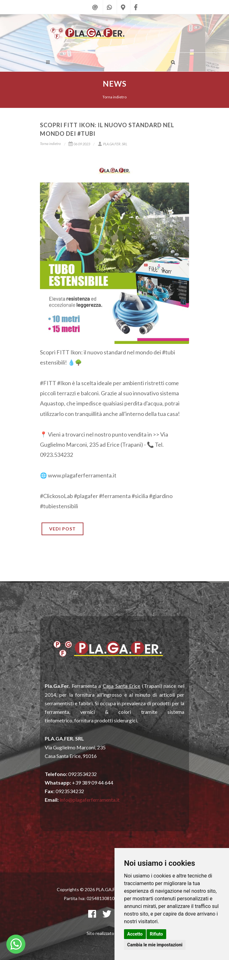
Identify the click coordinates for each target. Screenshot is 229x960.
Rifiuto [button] (156, 934)
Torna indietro (114, 97)
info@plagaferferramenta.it (90, 800)
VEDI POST (62, 528)
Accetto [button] (135, 934)
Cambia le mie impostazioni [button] (154, 944)
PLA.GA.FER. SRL (112, 144)
